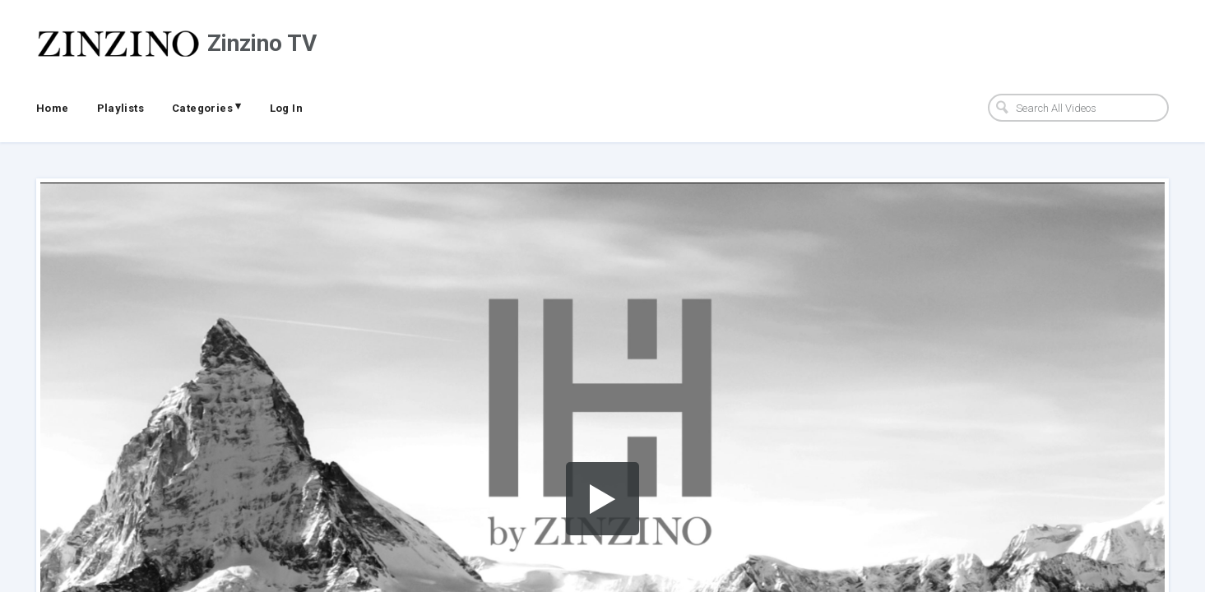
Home (52, 108)
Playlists (121, 108)
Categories (207, 106)
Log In (286, 108)
